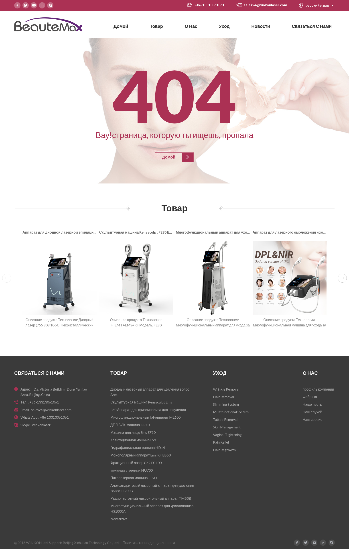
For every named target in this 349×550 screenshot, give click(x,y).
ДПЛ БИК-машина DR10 (130, 426)
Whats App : (30, 418)
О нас (191, 26)
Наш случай (312, 413)
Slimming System (226, 405)
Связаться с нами (312, 26)
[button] (342, 278)
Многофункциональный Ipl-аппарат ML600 (145, 418)
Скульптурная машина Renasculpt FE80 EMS (136, 232)
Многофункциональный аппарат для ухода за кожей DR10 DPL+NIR (213, 232)
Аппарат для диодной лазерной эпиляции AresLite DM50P (59, 232)
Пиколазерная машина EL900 (134, 479)
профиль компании (318, 390)
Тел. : (24, 403)
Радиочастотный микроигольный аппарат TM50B (150, 499)
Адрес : (26, 390)
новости (260, 26)
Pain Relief (221, 443)
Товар (156, 26)
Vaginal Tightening (227, 435)
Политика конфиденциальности (149, 543)
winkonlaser (41, 426)
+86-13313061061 (210, 5)
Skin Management (227, 428)
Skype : (26, 426)
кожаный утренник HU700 (131, 471)
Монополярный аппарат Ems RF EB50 (140, 456)
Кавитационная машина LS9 (133, 441)
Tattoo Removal (225, 420)
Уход (224, 26)
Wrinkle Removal (226, 390)
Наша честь (312, 405)
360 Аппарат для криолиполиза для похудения (148, 410)
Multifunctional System (231, 413)
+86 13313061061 (54, 418)
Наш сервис (312, 420)
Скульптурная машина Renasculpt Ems (141, 403)
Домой (121, 26)
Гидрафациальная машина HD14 (137, 448)
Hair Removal (223, 397)
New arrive (118, 519)
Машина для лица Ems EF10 (133, 433)
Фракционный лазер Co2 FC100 (136, 463)
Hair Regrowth (224, 450)
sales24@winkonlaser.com (265, 5)
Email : (25, 410)
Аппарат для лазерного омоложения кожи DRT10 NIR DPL (290, 232)
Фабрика (310, 397)
